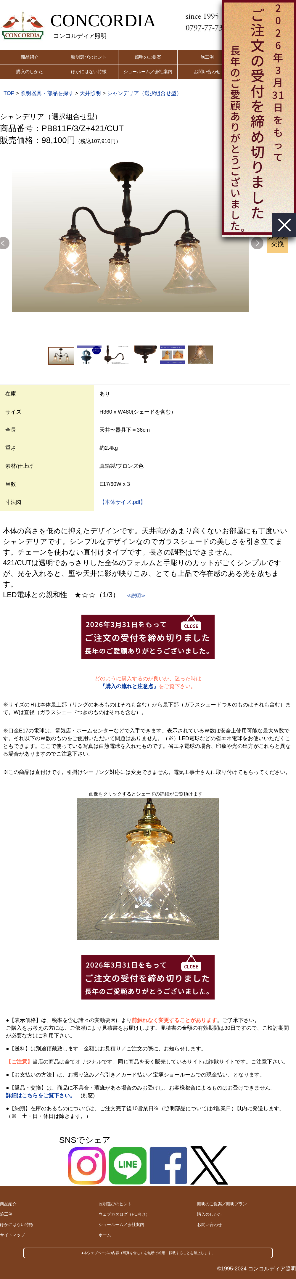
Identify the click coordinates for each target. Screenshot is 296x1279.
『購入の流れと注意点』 (129, 686)
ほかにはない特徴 (89, 71)
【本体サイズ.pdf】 (122, 502)
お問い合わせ (207, 71)
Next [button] (257, 243)
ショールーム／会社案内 (147, 71)
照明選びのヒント (89, 57)
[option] (130, 233)
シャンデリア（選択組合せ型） (144, 93)
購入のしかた (29, 71)
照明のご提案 (148, 57)
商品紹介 (29, 57)
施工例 (207, 57)
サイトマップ (12, 1235)
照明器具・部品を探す (47, 93)
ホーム (105, 1235)
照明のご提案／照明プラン (222, 1203)
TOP (9, 93)
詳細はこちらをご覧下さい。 (40, 1095)
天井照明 (90, 93)
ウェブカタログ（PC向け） (124, 1214)
